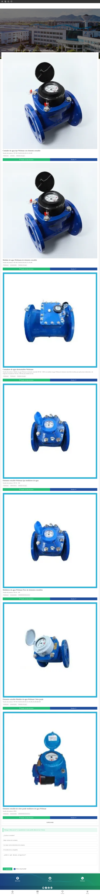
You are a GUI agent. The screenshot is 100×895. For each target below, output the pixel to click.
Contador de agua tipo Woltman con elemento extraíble (21, 151)
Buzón (50, 881)
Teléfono (82, 881)
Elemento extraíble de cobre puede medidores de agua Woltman (24, 809)
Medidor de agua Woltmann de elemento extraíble (20, 260)
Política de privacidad (21, 869)
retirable (12, 155)
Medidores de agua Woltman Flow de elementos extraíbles (23, 590)
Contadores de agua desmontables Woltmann (18, 369)
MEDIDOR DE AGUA (24, 595)
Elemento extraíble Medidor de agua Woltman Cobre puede (23, 699)
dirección (17, 881)
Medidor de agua (20, 155)
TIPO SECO (13, 485)
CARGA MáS (50, 822)
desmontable (13, 265)
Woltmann (5, 155)
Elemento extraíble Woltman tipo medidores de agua (21, 480)
